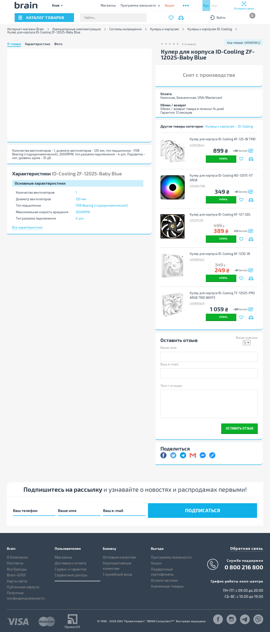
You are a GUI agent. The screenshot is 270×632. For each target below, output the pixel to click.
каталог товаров (45, 17)
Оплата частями (164, 578)
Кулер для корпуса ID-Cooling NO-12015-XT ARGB (222, 177)
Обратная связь (248, 546)
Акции (156, 561)
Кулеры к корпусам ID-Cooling (209, 29)
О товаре (14, 44)
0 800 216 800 (244, 565)
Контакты (15, 561)
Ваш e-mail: (169, 364)
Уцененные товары (167, 584)
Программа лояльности (138, 5)
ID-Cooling (245, 126)
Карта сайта (17, 579)
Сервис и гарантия (70, 567)
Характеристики (37, 44)
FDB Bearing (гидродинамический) (102, 205)
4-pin (80, 218)
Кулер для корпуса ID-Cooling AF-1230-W (221, 254)
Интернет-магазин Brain (25, 29)
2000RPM (83, 212)
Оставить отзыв (239, 428)
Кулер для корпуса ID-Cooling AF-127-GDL (221, 214)
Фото (58, 44)
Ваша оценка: (247, 337)
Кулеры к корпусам (164, 29)
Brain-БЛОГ (16, 573)
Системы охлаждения (125, 29)
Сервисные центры (71, 573)
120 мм (81, 199)
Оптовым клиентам (119, 555)
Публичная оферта (23, 585)
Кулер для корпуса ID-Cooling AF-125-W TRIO (224, 139)
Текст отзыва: (171, 385)
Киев (55, 5)
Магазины (108, 5)
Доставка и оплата (70, 561)
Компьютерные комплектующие (76, 29)
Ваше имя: (168, 347)
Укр (214, 5)
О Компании (17, 555)
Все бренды (17, 567)
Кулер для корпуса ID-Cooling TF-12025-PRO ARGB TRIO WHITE (223, 295)
